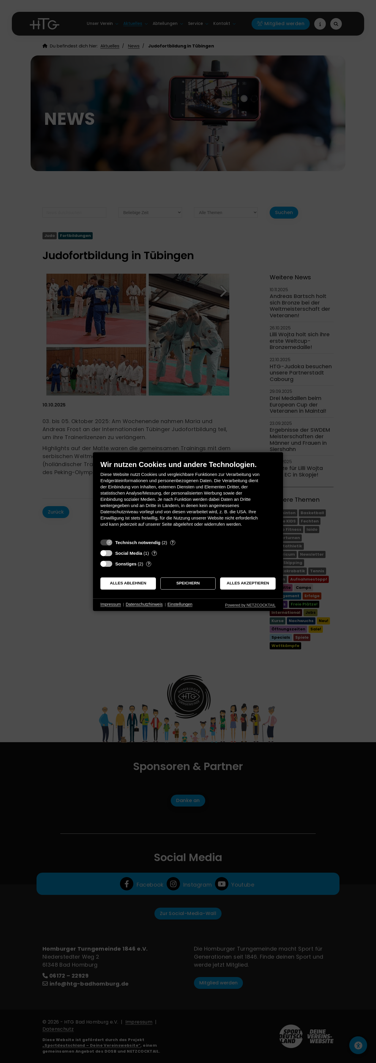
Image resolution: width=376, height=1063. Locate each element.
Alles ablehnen (128, 583)
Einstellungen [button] (180, 604)
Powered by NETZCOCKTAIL (250, 605)
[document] (188, 498)
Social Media (128, 553)
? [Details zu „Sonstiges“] (149, 564)
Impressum (110, 604)
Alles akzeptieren (248, 583)
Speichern (188, 583)
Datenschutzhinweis (144, 604)
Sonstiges (126, 563)
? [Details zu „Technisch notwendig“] (172, 542)
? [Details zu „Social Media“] (154, 553)
